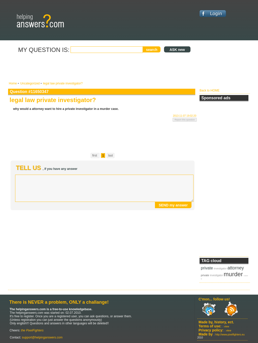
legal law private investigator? (63, 83)
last (110, 155)
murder (233, 274)
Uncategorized (30, 83)
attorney (236, 267)
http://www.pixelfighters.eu (230, 334)
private (207, 268)
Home (13, 83)
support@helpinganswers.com (41, 337)
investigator (220, 268)
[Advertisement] (102, 67)
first (95, 155)
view (226, 326)
